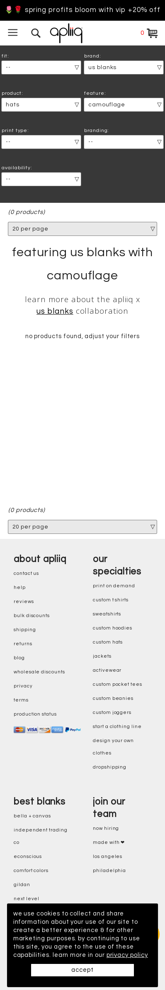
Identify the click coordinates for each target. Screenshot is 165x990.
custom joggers (112, 712)
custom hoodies (112, 628)
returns (23, 644)
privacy (23, 686)
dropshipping (109, 767)
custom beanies (113, 698)
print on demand (114, 586)
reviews (24, 601)
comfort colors (31, 870)
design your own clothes (113, 746)
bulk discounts (32, 615)
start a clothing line (117, 726)
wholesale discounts (39, 672)
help (20, 587)
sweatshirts (107, 614)
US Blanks (54, 311)
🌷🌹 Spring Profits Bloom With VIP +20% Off (82, 10)
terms (21, 700)
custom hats (108, 642)
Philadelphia (109, 870)
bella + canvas (32, 816)
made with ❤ (109, 842)
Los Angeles (107, 856)
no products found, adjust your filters (83, 337)
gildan (22, 884)
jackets (102, 656)
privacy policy (128, 955)
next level (26, 898)
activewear (107, 670)
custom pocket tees (117, 684)
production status (35, 714)
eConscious (28, 856)
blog (19, 658)
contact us (26, 573)
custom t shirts (111, 600)
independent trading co (41, 836)
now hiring (106, 828)
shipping (25, 629)
